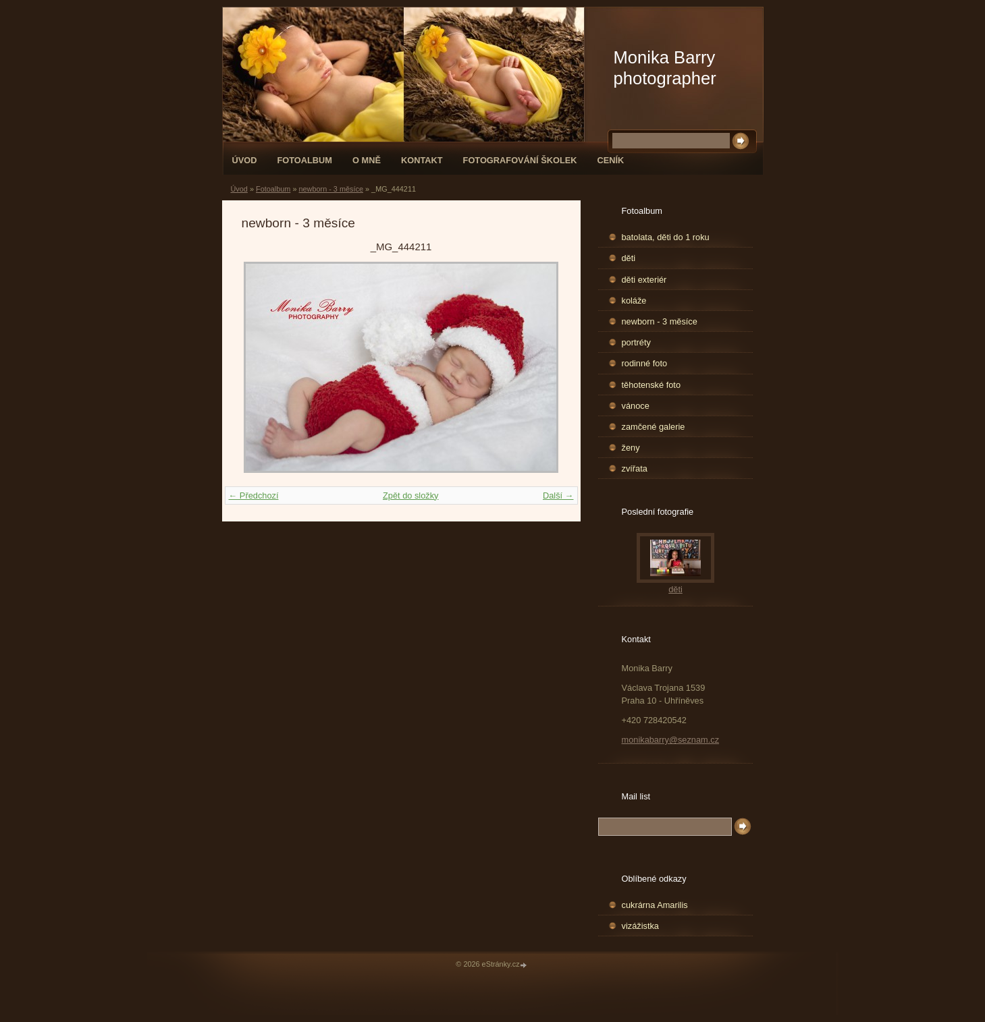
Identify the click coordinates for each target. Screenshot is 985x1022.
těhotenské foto (651, 385)
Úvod (244, 160)
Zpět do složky (411, 495)
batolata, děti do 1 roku (666, 237)
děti (629, 258)
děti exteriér (644, 280)
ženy (631, 448)
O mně (366, 160)
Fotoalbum (304, 160)
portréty (636, 342)
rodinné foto (645, 363)
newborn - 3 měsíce (330, 189)
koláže (634, 300)
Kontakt (422, 160)
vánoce (635, 406)
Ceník (610, 160)
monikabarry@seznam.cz (671, 740)
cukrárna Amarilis (655, 905)
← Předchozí (254, 495)
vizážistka (640, 926)
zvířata (634, 468)
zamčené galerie (653, 427)
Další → (558, 495)
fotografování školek (520, 160)
